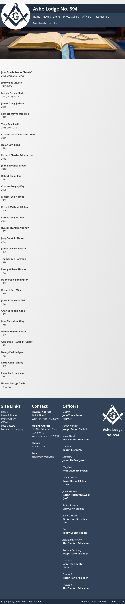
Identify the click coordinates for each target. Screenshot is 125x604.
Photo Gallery (71, 16)
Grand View (100, 601)
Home (36, 16)
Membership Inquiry (45, 23)
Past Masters (101, 16)
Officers (86, 16)
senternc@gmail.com (43, 456)
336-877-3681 (39, 446)
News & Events (51, 16)
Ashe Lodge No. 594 (55, 9)
